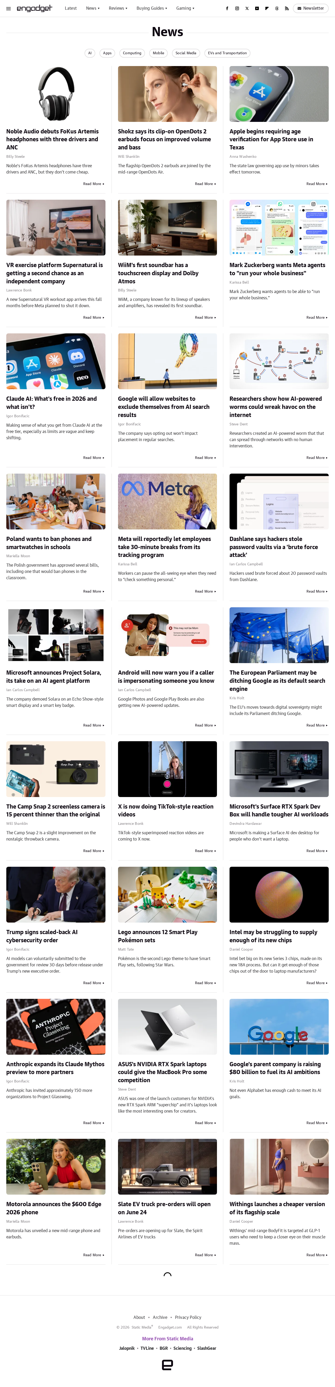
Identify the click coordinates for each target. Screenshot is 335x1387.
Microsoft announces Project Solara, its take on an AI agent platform (53, 677)
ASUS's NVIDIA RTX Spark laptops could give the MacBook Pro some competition (162, 1072)
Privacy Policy (188, 1317)
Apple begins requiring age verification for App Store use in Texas (271, 140)
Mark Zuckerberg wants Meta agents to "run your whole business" (277, 269)
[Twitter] (247, 8)
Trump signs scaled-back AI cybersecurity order (42, 936)
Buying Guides (150, 8)
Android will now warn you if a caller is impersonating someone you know (166, 677)
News (91, 8)
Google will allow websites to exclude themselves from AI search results (164, 407)
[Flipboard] (267, 8)
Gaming (183, 8)
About (139, 1317)
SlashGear (206, 1348)
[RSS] (287, 8)
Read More (92, 184)
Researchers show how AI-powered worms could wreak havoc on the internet (276, 407)
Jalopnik (127, 1348)
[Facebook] (227, 8)
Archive (160, 1317)
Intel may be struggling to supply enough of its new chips (273, 936)
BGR (164, 1348)
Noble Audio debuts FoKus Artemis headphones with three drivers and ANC (52, 140)
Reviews (116, 8)
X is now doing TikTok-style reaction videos (166, 811)
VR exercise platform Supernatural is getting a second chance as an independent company (54, 273)
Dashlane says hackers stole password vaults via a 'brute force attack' (274, 547)
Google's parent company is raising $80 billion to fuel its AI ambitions (275, 1068)
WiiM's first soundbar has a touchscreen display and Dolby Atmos (158, 273)
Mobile (158, 53)
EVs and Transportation (227, 53)
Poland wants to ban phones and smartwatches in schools (49, 543)
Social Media (186, 53)
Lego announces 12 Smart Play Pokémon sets (158, 936)
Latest (71, 8)
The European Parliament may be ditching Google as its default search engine (277, 681)
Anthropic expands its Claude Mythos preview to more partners (55, 1068)
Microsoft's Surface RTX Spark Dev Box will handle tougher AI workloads (279, 811)
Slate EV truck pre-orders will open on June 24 (164, 1208)
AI (90, 53)
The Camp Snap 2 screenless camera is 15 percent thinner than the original (55, 811)
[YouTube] (257, 8)
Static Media (141, 1327)
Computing (132, 53)
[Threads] (277, 8)
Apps (107, 53)
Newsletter (311, 8)
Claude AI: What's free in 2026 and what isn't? (51, 403)
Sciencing (183, 1348)
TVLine (147, 1348)
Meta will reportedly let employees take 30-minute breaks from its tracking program (164, 547)
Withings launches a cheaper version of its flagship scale (277, 1208)
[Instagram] (237, 8)
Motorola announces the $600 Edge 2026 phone (53, 1208)
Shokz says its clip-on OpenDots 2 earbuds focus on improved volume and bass (164, 140)
